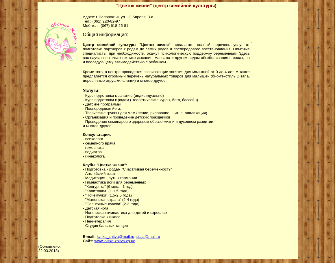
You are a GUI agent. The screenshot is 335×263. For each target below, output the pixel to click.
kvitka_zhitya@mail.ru (115, 236)
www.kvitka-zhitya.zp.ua (115, 241)
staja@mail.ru (148, 236)
